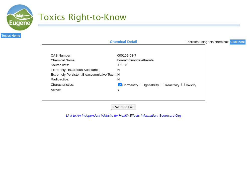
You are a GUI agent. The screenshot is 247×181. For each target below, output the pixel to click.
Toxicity (190, 85)
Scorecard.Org (170, 115)
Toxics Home (11, 35)
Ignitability (151, 85)
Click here (237, 42)
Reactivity (172, 85)
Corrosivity (130, 85)
